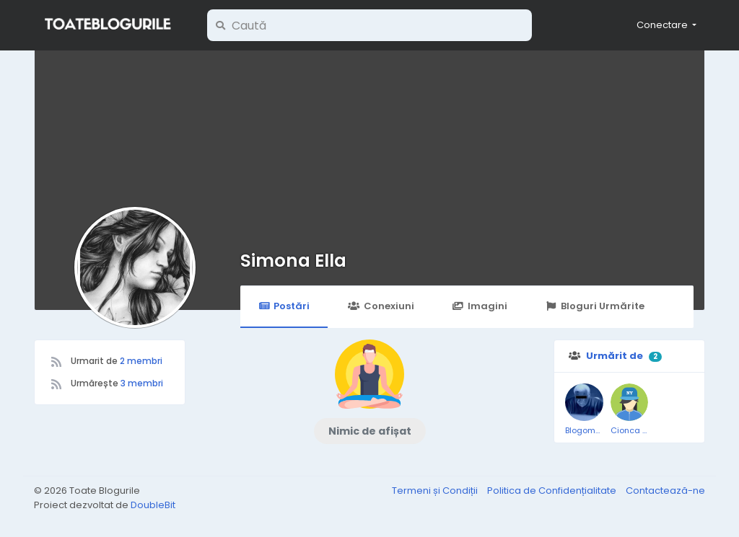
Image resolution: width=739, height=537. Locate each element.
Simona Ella (293, 260)
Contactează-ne (665, 490)
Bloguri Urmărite (595, 306)
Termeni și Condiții (436, 490)
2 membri (141, 361)
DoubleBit (153, 505)
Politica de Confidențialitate (552, 490)
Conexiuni (381, 306)
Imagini (479, 306)
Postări (284, 306)
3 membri (142, 383)
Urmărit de (614, 356)
